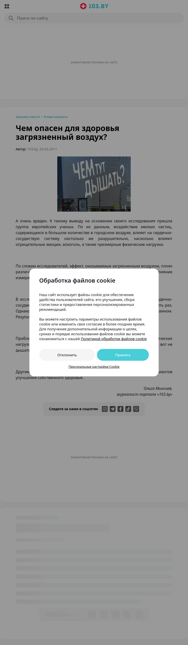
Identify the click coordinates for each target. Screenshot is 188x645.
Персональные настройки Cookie (94, 367)
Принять (123, 354)
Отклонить (67, 354)
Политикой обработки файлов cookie (114, 338)
